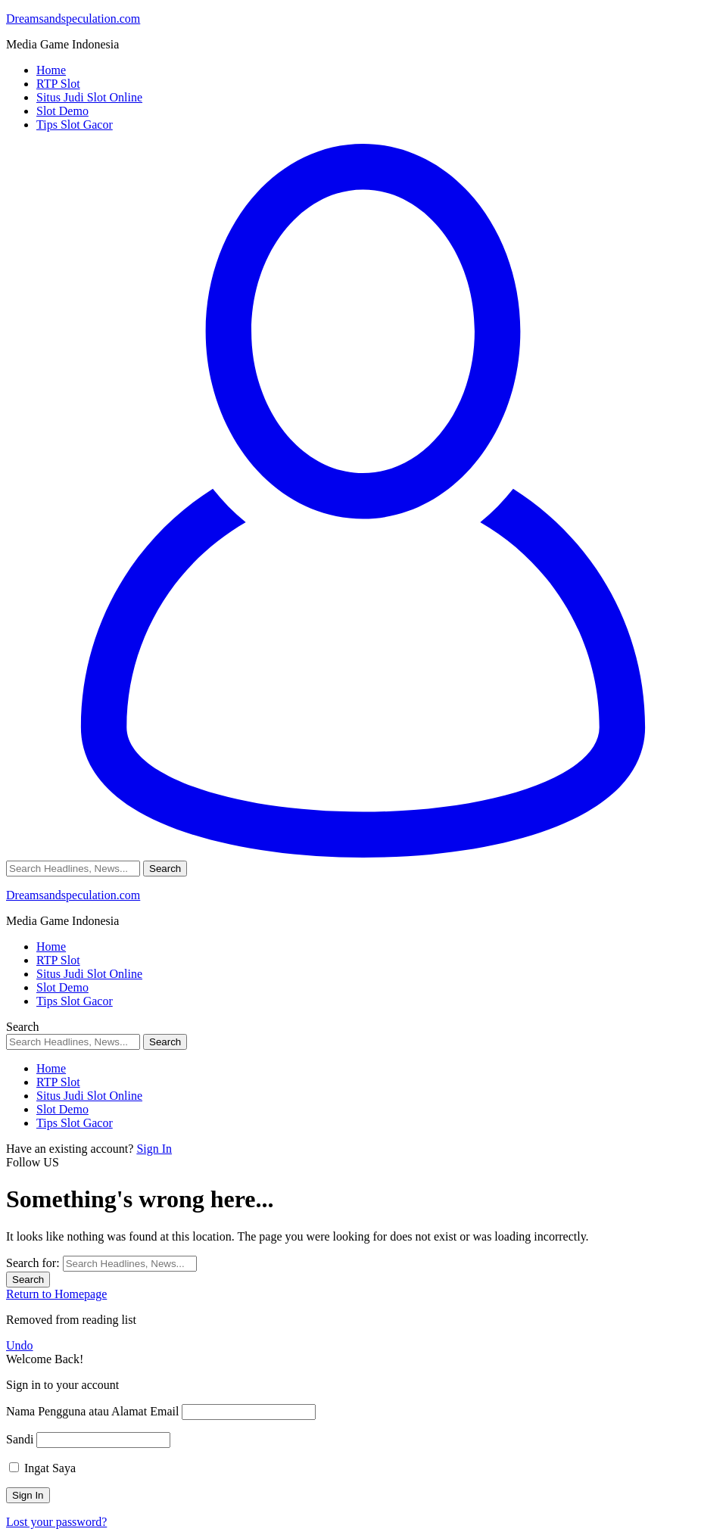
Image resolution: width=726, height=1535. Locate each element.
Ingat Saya (42, 1468)
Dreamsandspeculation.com (73, 18)
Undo (19, 1345)
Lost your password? (56, 1521)
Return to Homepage (56, 1293)
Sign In (154, 1148)
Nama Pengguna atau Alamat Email (92, 1411)
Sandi (19, 1439)
